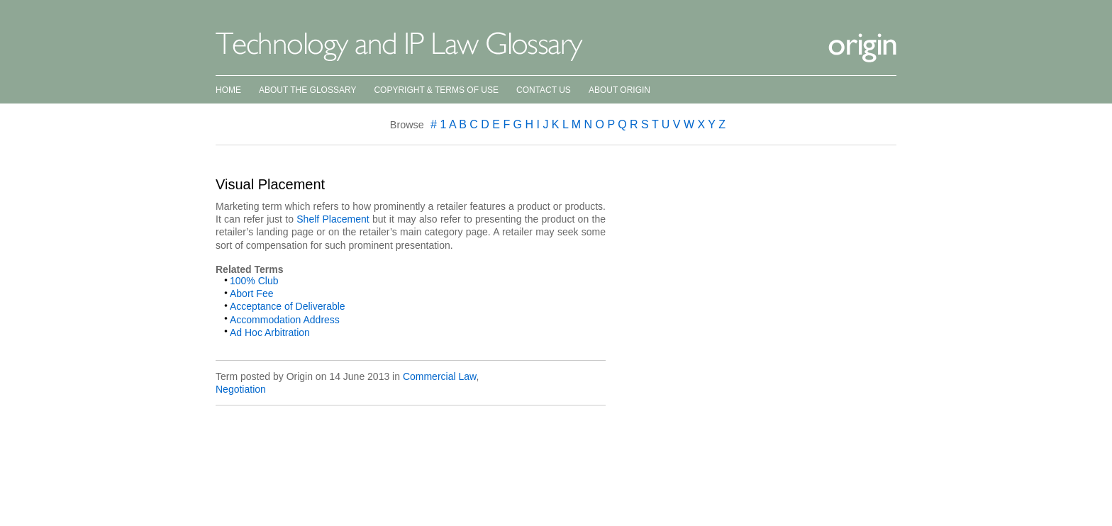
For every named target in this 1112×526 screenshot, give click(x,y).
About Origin (619, 90)
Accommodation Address (285, 319)
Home (228, 90)
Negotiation (241, 389)
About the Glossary (307, 90)
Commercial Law (439, 376)
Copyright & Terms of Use (436, 90)
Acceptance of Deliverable (287, 306)
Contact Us (543, 90)
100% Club (254, 280)
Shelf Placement (332, 219)
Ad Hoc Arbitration (270, 332)
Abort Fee (251, 293)
